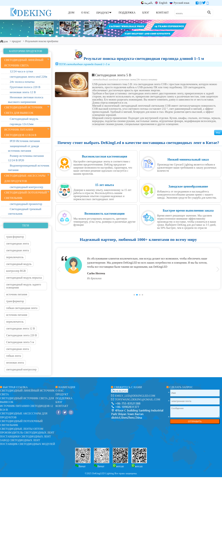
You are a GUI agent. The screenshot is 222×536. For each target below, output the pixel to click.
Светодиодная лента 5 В (111, 75)
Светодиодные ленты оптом (21, 428)
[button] (134, 294)
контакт (61, 405)
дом (4, 41)
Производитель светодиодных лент (27, 432)
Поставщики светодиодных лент (25, 436)
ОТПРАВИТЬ (195, 421)
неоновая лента (15, 362)
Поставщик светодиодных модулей (27, 444)
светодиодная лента (17, 243)
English (161, 2)
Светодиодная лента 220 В (21, 335)
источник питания (16, 294)
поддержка (63, 398)
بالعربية (147, 2)
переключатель (15, 257)
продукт (16, 41)
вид (218, 132)
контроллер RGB (16, 270)
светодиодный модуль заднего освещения (23, 286)
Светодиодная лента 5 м (20, 342)
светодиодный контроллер (21, 369)
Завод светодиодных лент (20, 440)
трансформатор (15, 236)
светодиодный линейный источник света (114, 79)
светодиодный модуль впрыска (24, 277)
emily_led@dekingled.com (135, 395)
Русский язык (179, 2)
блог (58, 402)
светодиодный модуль (19, 264)
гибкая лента (13, 355)
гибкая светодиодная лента (21, 308)
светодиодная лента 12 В (20, 328)
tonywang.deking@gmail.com (137, 399)
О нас (59, 390)
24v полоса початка (147, 79)
